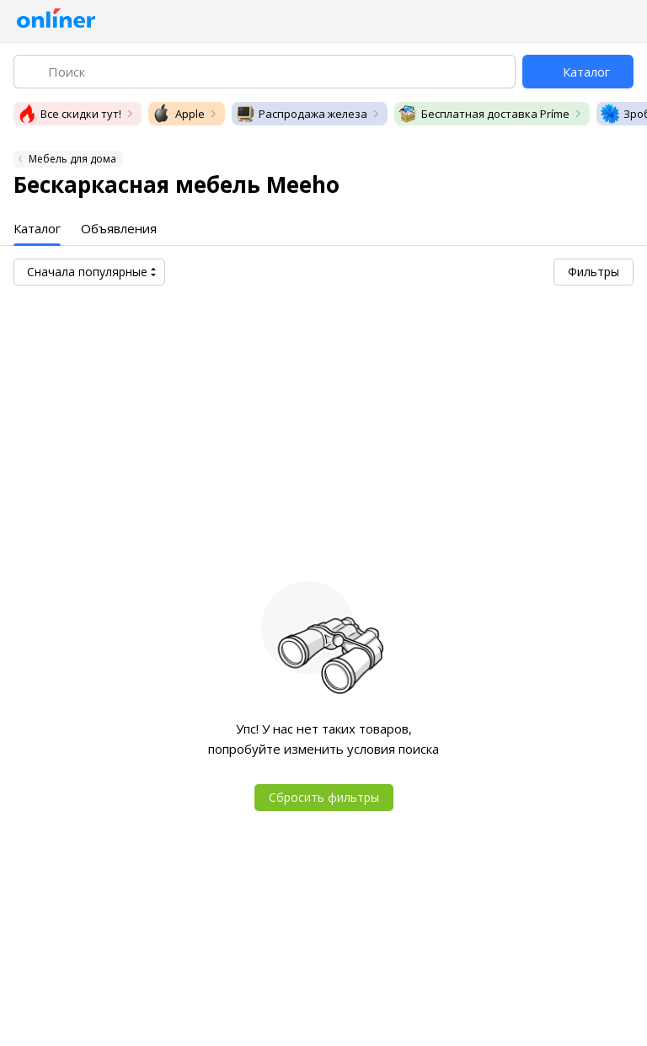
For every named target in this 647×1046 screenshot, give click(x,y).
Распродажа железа (301, 114)
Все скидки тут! (69, 114)
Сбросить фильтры (324, 797)
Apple (178, 114)
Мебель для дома (72, 159)
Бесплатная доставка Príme (483, 114)
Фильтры (593, 272)
